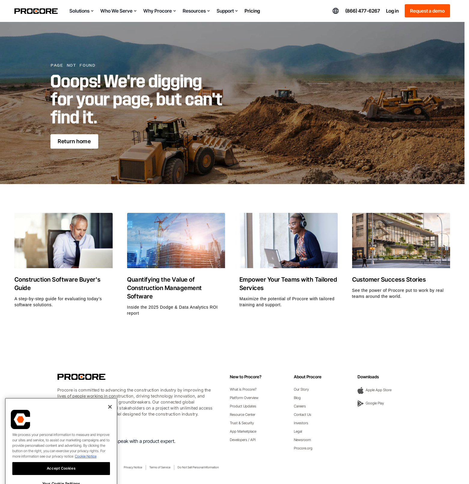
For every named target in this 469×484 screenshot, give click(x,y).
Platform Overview (244, 397)
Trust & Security (242, 423)
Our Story (301, 389)
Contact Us (302, 414)
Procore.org (303, 448)
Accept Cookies (61, 477)
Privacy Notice (133, 467)
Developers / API (243, 439)
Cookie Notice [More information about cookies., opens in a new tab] (85, 465)
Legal (298, 431)
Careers (300, 406)
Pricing (252, 11)
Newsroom (302, 439)
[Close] (110, 415)
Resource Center (242, 414)
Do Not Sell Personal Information (198, 467)
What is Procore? (243, 389)
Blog (297, 397)
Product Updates (243, 406)
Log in (392, 11)
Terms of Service (159, 467)
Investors (301, 423)
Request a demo (427, 11)
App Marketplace (243, 431)
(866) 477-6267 (362, 11)
